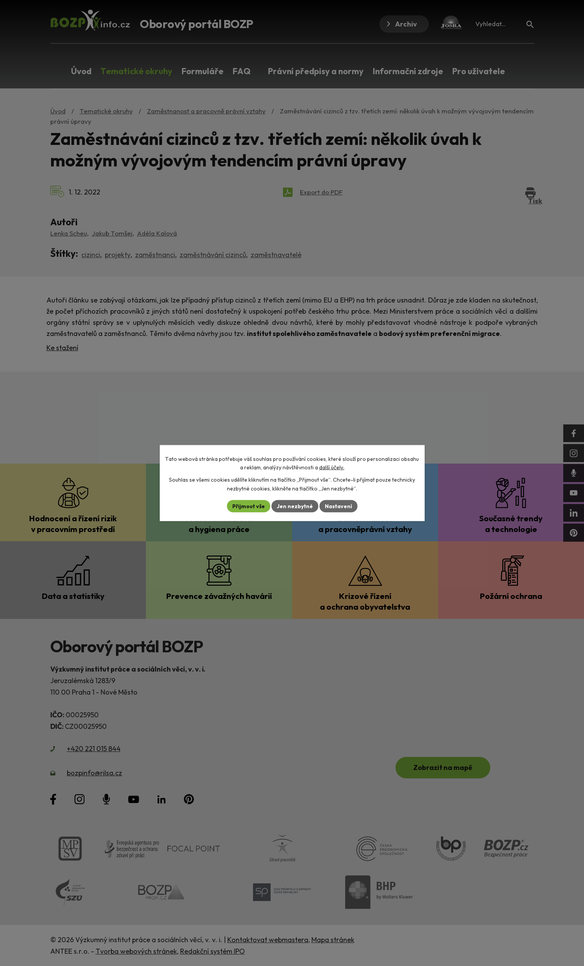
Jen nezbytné (295, 505)
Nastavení (338, 505)
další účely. (331, 467)
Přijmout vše (248, 505)
